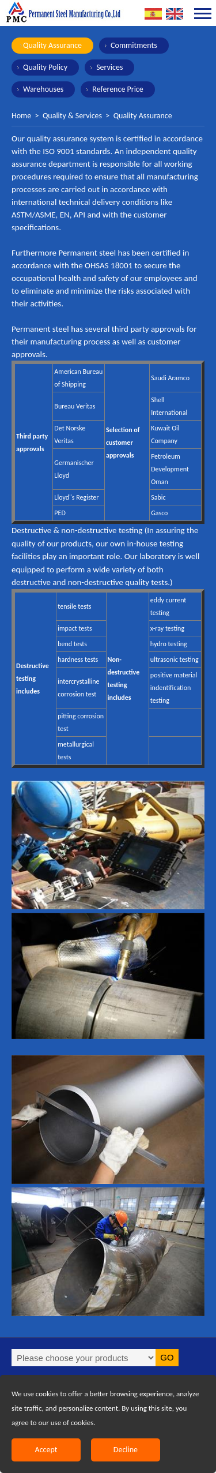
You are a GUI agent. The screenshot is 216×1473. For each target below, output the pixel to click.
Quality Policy (45, 67)
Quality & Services (72, 116)
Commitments (134, 45)
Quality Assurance (52, 45)
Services (109, 67)
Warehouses (43, 89)
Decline (125, 1450)
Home (21, 116)
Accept (46, 1450)
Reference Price (117, 89)
